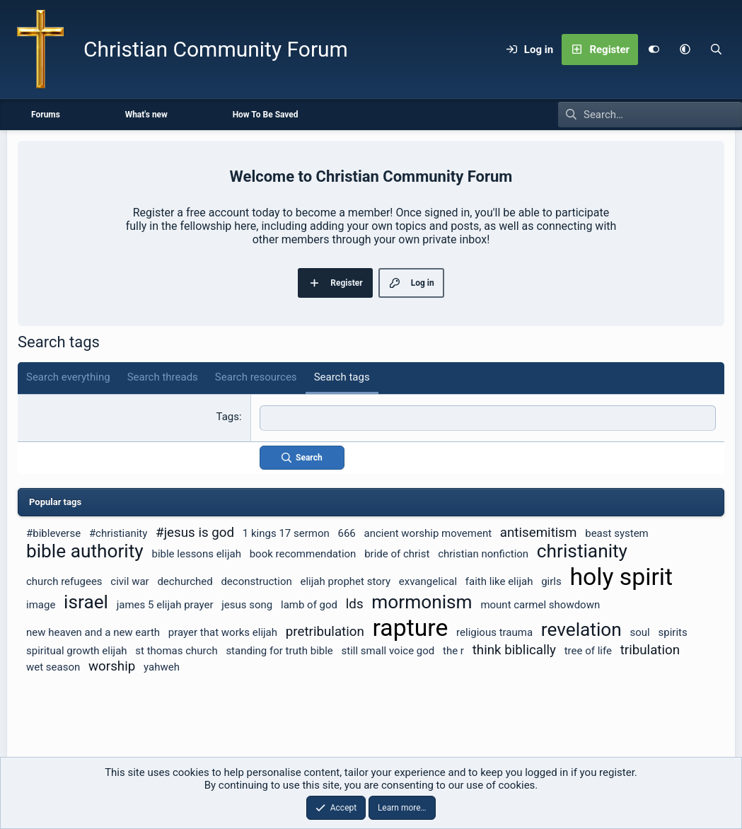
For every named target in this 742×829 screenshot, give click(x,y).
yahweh (162, 666)
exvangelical (428, 580)
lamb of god (309, 604)
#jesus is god (195, 532)
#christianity (118, 532)
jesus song (246, 604)
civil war (129, 580)
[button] (684, 49)
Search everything (68, 377)
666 (347, 532)
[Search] (715, 49)
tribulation (650, 649)
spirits (673, 631)
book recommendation (303, 553)
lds (355, 603)
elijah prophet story (346, 580)
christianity (582, 550)
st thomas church (176, 650)
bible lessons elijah (195, 553)
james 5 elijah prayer (165, 604)
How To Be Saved (265, 115)
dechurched (184, 580)
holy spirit (621, 576)
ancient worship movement (428, 532)
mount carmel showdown (540, 604)
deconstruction (256, 580)
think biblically (514, 649)
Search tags (342, 377)
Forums (45, 115)
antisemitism (538, 532)
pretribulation (325, 631)
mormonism (421, 601)
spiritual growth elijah (76, 650)
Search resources (256, 377)
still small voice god (388, 650)
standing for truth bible (279, 650)
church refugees (64, 580)
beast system (617, 532)
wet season (53, 666)
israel (86, 601)
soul (640, 631)
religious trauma (494, 631)
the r (453, 650)
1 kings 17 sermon (286, 532)
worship (111, 665)
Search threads (162, 377)
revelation (581, 628)
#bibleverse (53, 532)
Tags (227, 416)
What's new (146, 115)
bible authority (85, 550)
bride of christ (396, 553)
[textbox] (487, 417)
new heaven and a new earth (93, 631)
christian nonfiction (483, 553)
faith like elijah (499, 580)
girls (551, 580)
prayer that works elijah (222, 631)
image (40, 604)
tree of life (588, 650)
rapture (410, 627)
